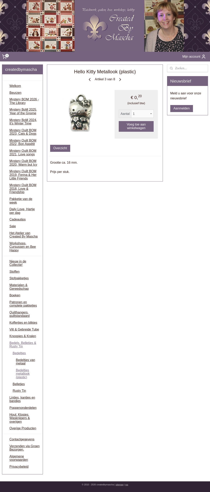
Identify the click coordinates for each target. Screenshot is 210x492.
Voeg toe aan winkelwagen (136, 126)
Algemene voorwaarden (18, 458)
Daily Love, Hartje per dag (22, 210)
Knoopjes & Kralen (22, 336)
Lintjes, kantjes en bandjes (22, 399)
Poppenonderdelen (23, 407)
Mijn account (194, 56)
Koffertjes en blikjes (23, 322)
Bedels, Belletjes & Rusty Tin (22, 344)
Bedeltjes (19, 353)
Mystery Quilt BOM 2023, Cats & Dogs (22, 132)
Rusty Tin (19, 390)
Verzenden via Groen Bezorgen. (24, 447)
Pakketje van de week (20, 200)
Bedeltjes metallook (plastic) (22, 373)
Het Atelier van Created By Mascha (23, 234)
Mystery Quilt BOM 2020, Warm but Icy (23, 162)
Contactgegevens (21, 439)
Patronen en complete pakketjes (23, 303)
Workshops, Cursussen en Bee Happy (22, 247)
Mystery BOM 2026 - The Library (24, 101)
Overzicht (60, 148)
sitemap (120, 484)
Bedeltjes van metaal (25, 361)
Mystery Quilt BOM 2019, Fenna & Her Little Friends (23, 174)
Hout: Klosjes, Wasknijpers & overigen (19, 418)
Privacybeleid (18, 466)
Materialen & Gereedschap (19, 286)
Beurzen (15, 92)
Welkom (15, 86)
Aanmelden (181, 108)
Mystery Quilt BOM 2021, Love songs (22, 152)
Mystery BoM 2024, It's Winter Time (23, 121)
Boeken (14, 295)
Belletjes (19, 384)
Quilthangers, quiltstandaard (19, 314)
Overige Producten (22, 428)
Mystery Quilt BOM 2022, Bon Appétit (22, 142)
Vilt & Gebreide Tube (24, 329)
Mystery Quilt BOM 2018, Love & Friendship (22, 188)
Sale (12, 226)
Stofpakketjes (19, 278)
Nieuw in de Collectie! (17, 263)
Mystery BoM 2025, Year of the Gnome (23, 111)
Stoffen (14, 271)
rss (126, 484)
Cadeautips (17, 219)
